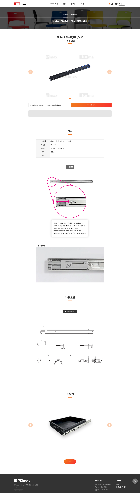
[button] (70, 98)
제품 (64, 3)
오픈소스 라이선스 (19, 490)
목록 (70, 462)
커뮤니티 (73, 3)
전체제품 (74, 14)
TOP (135, 481)
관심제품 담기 (91, 105)
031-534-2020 (102, 487)
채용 (82, 3)
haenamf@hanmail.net (104, 484)
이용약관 (117, 484)
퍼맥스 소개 (54, 3)
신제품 (65, 14)
